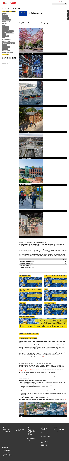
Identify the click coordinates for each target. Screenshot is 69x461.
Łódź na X (42, 442)
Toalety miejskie (6, 17)
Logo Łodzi (18, 427)
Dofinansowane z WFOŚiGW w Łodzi (31, 436)
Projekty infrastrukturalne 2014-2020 (9, 57)
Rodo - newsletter (6, 449)
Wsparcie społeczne (7, 39)
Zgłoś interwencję (6, 19)
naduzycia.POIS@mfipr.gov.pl (43, 367)
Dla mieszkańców (11, 8)
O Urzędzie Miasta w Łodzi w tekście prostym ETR (45, 432)
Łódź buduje (5, 48)
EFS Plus (4, 60)
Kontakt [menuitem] (37, 3)
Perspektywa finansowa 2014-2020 (43, 265)
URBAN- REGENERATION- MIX (28, 334)
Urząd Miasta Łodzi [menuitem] (29, 3)
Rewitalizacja (6, 27)
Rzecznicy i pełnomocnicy (8, 52)
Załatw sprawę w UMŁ (7, 427)
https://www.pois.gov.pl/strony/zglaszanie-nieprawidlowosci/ (30, 369)
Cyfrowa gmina (31, 429)
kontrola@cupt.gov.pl (23, 370)
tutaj (65, 399)
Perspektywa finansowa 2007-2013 (43, 263)
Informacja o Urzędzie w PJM (45, 434)
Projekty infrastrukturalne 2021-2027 (9, 58)
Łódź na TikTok (44, 445)
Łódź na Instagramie (44, 441)
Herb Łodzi (18, 430)
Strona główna (4, 8)
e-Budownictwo (6, 50)
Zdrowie (4, 25)
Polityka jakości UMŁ (7, 454)
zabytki (4, 14)
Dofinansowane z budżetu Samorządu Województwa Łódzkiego (32, 439)
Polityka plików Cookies (7, 455)
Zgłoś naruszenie (6, 450)
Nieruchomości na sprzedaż (8, 30)
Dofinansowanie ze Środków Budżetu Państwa (31, 431)
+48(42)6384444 (59, 429)
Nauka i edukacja (6, 21)
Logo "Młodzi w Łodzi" (20, 429)
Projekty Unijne (18, 8)
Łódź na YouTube (44, 444)
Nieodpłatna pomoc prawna (9, 43)
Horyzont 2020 (5, 63)
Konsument (5, 23)
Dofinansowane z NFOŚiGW (31, 434)
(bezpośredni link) (46, 356)
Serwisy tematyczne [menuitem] (45, 3)
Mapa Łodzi (5, 16)
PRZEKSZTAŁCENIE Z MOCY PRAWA (8, 33)
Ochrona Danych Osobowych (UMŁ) (6, 452)
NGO (3, 37)
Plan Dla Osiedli (6, 35)
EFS (3, 59)
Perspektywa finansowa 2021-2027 (43, 267)
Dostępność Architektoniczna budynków (44, 428)
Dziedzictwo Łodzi (6, 46)
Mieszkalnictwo (6, 29)
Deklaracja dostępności (45, 436)
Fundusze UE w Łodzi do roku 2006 (43, 261)
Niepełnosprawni (6, 41)
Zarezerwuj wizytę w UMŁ (6, 430)
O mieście (5, 45)
